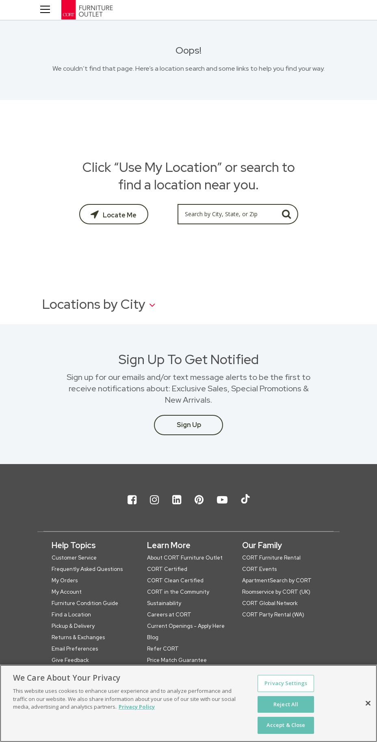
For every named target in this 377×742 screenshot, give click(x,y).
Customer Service (74, 557)
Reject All (285, 704)
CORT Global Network (270, 603)
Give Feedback (70, 660)
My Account (67, 591)
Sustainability (164, 603)
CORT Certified (167, 569)
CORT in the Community (178, 591)
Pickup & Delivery (73, 626)
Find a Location (71, 614)
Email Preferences (75, 648)
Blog (152, 637)
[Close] (368, 703)
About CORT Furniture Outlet (185, 557)
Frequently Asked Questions (87, 569)
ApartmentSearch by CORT (277, 580)
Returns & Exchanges (78, 637)
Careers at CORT (169, 614)
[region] (188, 703)
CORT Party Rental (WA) (273, 614)
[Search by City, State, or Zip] (226, 214)
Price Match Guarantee (177, 660)
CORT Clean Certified (175, 580)
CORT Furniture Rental (271, 557)
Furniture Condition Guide (85, 603)
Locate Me (119, 215)
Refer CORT (163, 648)
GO (286, 214)
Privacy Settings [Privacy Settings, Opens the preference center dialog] (285, 683)
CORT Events (259, 569)
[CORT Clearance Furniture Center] (116, 11)
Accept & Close (286, 725)
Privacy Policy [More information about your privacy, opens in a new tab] (137, 706)
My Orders (65, 580)
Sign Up (189, 425)
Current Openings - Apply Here (186, 626)
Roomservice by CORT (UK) (276, 591)
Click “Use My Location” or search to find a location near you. (188, 175)
